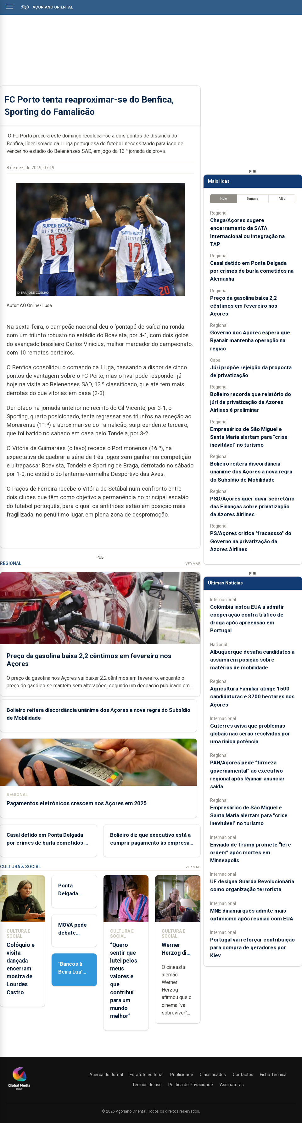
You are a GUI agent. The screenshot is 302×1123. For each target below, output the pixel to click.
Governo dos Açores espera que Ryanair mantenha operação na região (250, 340)
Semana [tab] (253, 199)
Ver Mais (193, 564)
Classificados (213, 1074)
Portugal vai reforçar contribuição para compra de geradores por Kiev (252, 947)
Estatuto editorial (147, 1074)
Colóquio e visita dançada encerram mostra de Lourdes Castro (21, 969)
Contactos (243, 1074)
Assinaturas (232, 1084)
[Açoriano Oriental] (19, 1090)
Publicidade (181, 1074)
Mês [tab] (282, 199)
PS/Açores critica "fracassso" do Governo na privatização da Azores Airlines (250, 541)
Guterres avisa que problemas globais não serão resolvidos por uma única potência (250, 734)
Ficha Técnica (273, 1074)
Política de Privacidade (190, 1084)
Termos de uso (147, 1084)
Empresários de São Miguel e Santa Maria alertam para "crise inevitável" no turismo (249, 437)
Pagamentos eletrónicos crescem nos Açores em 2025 (77, 803)
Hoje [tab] (223, 199)
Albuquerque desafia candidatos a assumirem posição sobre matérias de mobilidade (252, 660)
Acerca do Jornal (106, 1074)
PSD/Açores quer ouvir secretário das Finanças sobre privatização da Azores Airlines (252, 506)
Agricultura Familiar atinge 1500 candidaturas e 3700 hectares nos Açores (252, 696)
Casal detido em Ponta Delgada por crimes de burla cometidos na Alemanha (48, 842)
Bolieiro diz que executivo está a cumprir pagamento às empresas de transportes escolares (151, 842)
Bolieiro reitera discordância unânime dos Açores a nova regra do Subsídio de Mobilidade (251, 472)
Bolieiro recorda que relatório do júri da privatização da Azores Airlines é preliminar (250, 402)
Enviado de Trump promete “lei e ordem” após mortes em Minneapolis (250, 852)
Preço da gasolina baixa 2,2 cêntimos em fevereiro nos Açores (243, 306)
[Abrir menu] (9, 7)
